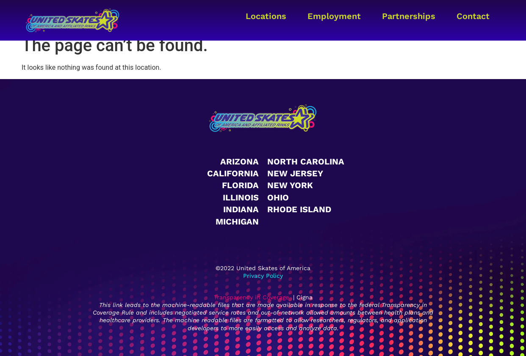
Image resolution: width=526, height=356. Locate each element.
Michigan (237, 221)
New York (290, 185)
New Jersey (295, 173)
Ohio (278, 197)
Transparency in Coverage (251, 297)
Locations (266, 16)
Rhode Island (299, 209)
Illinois (241, 197)
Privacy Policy (263, 275)
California (233, 173)
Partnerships (408, 16)
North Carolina (305, 161)
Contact (473, 16)
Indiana (241, 209)
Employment (334, 16)
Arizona (239, 161)
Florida (240, 185)
